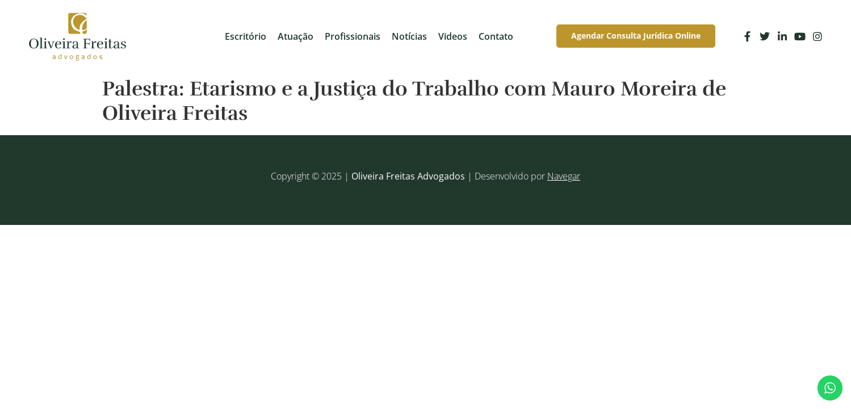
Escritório (245, 36)
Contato (496, 36)
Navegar (563, 176)
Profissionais (352, 36)
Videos (452, 36)
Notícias (409, 36)
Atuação (295, 36)
